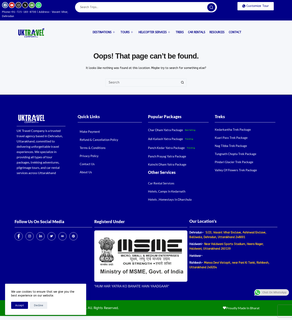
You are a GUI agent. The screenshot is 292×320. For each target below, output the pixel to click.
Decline (38, 305)
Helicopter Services (154, 32)
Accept (19, 305)
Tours (126, 32)
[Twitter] (51, 236)
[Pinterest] (73, 236)
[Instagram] (30, 236)
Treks (180, 32)
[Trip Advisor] (62, 236)
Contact (235, 32)
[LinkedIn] (40, 236)
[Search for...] (141, 82)
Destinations (104, 32)
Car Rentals (196, 32)
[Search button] (182, 82)
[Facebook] (19, 236)
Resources (216, 32)
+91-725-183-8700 (23, 11)
